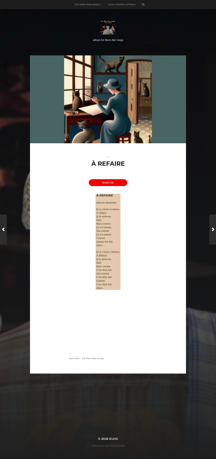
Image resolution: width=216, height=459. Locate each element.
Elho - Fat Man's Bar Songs (89, 358)
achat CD (108, 182)
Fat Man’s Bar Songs (87, 4)
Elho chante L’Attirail (122, 4)
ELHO (113, 439)
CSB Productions (114, 446)
